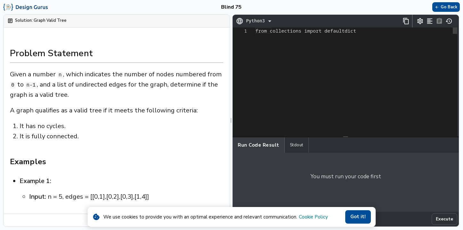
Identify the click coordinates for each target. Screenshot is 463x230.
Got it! (358, 217)
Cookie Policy (313, 217)
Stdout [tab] (296, 145)
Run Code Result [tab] (258, 145)
